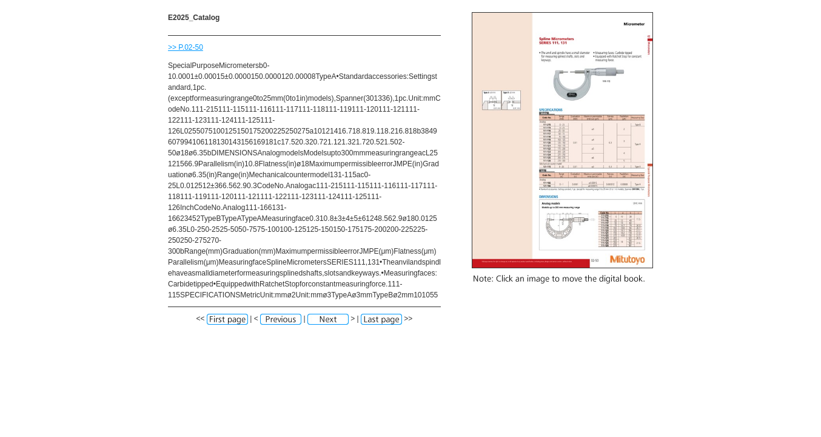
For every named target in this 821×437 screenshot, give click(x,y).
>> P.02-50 (185, 47)
